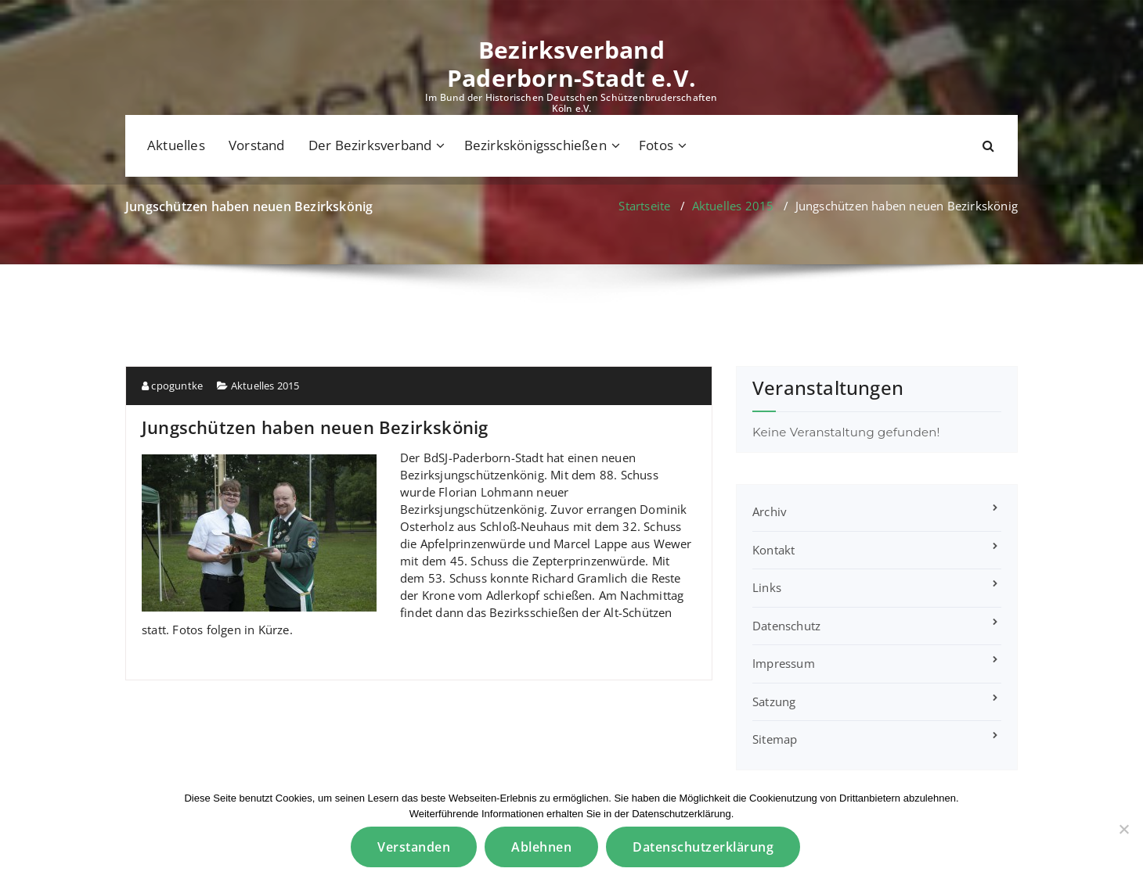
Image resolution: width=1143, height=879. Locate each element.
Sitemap (774, 739)
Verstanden (413, 847)
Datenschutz (786, 625)
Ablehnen (541, 847)
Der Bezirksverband (370, 145)
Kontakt (773, 550)
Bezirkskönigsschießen (535, 145)
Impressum (783, 663)
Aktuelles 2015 (733, 205)
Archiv (769, 511)
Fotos (656, 145)
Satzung (773, 701)
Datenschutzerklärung (703, 847)
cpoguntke (172, 386)
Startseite (644, 205)
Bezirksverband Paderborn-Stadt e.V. (571, 64)
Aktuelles (176, 145)
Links (766, 587)
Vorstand (257, 145)
